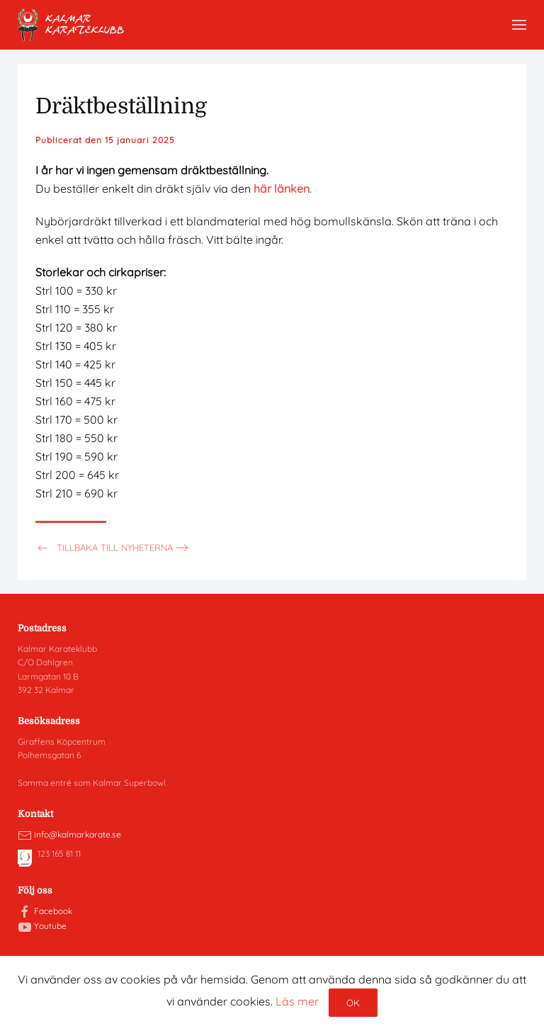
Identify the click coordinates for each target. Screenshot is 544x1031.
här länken (282, 188)
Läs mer (297, 1001)
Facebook (53, 911)
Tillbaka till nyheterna (104, 552)
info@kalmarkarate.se (77, 834)
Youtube (50, 925)
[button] (519, 25)
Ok (353, 1002)
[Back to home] (71, 25)
